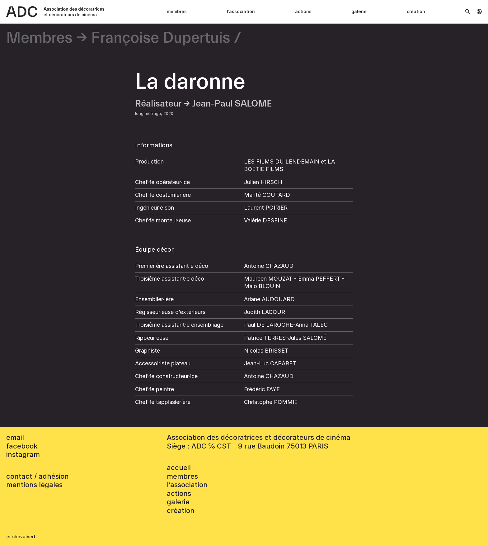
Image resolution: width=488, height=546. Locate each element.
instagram (23, 454)
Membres (177, 11)
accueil (179, 467)
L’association (241, 11)
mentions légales (34, 485)
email (15, 437)
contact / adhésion (37, 476)
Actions (303, 11)
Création (416, 11)
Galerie (359, 11)
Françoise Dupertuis (160, 38)
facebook (22, 446)
